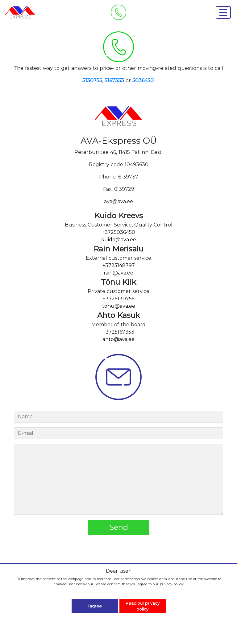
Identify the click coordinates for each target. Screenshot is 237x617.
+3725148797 (118, 265)
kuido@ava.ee (118, 239)
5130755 (92, 80)
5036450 (143, 80)
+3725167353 (118, 332)
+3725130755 (119, 299)
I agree (95, 606)
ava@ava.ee (118, 201)
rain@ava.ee (118, 273)
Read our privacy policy (143, 606)
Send (118, 527)
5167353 (114, 80)
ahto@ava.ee (118, 339)
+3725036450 (118, 232)
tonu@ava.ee (118, 306)
